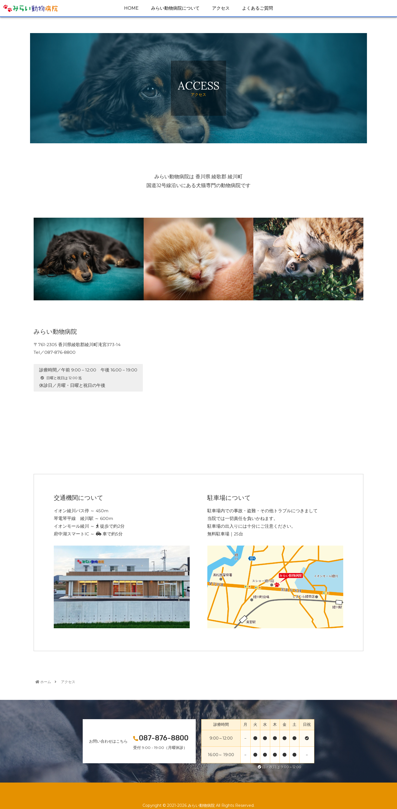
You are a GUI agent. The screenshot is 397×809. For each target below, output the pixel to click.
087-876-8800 (164, 738)
